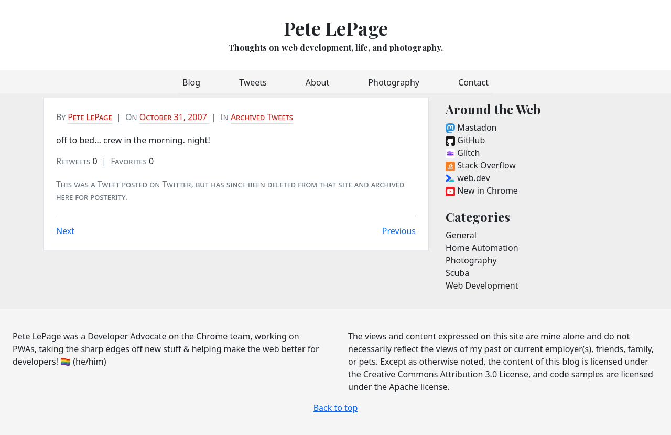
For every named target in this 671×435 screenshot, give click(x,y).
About (317, 82)
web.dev (468, 178)
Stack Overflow (481, 165)
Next (65, 231)
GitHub (465, 140)
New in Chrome (482, 190)
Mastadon (471, 127)
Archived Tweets (262, 117)
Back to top (335, 407)
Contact (473, 82)
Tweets (253, 82)
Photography (393, 82)
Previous (399, 231)
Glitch (463, 152)
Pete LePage (336, 27)
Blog (191, 82)
